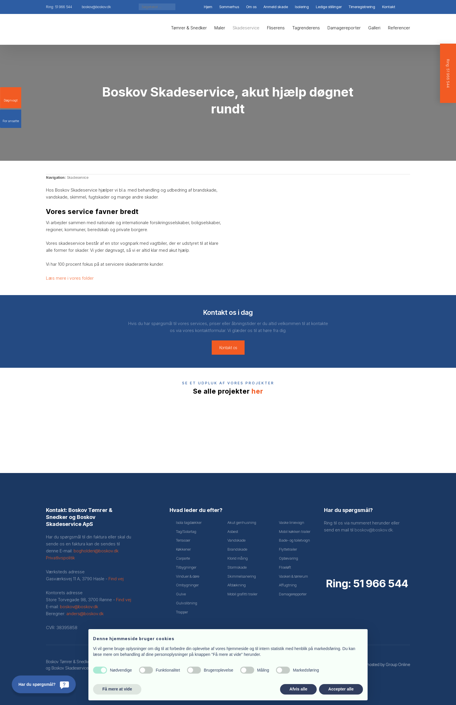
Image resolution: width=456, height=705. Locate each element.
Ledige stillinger (329, 6)
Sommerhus (229, 6)
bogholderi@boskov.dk (96, 551)
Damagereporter (344, 28)
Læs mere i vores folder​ (70, 278)
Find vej (116, 578)
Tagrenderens (306, 28)
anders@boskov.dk (85, 613)
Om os (251, 6)
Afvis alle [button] (298, 689)
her (257, 391)
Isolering (302, 6)
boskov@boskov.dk (79, 606)
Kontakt (388, 6)
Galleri (374, 28)
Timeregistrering (362, 6)
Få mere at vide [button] (117, 689)
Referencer (399, 28)
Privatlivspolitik (60, 558)
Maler (219, 28)
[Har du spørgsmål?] (44, 684)
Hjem (208, 6)
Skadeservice (246, 28)
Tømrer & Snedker (189, 28)
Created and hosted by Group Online (376, 664)
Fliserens (276, 28)
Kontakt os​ (228, 347)
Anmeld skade (275, 6)
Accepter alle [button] (341, 689)
